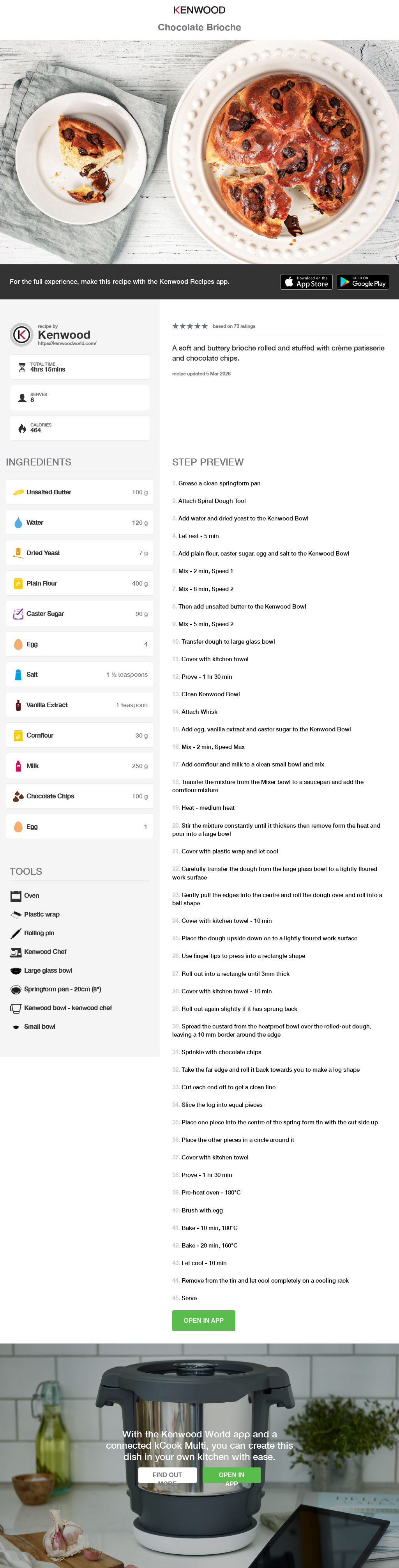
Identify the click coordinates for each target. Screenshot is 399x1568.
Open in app (204, 1320)
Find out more (167, 1477)
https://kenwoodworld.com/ (67, 343)
